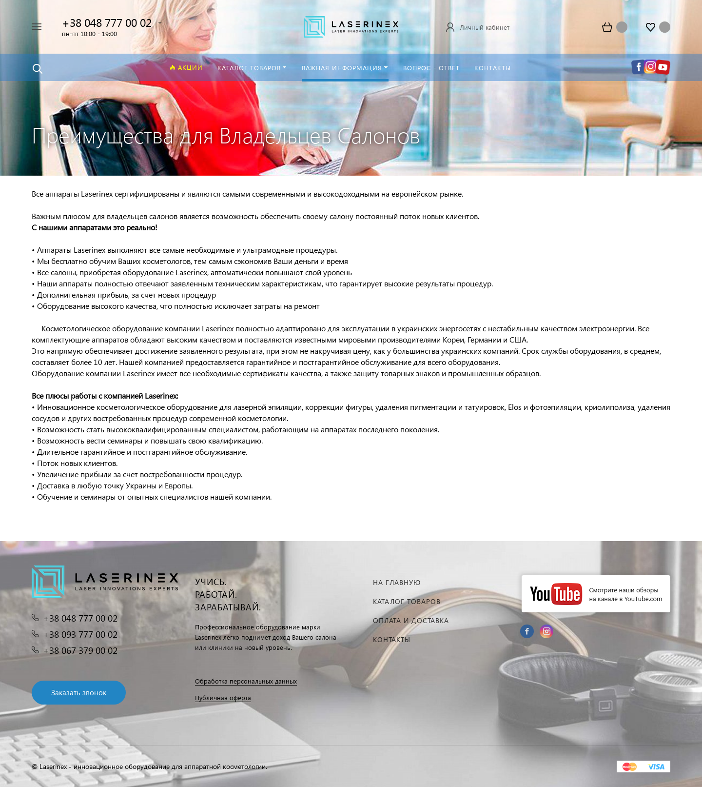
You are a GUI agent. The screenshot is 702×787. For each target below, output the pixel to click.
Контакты (391, 639)
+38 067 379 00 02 (80, 650)
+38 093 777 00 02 (80, 634)
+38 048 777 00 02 (107, 22)
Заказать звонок (78, 692)
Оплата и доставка (411, 620)
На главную (397, 582)
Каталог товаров (407, 601)
